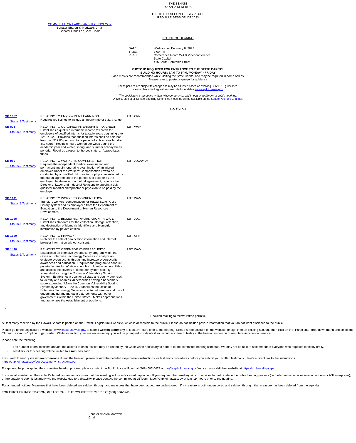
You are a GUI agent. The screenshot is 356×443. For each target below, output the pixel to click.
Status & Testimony (23, 121)
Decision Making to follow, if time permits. (178, 316)
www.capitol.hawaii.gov (69, 329)
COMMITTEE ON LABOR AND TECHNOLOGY (79, 24)
